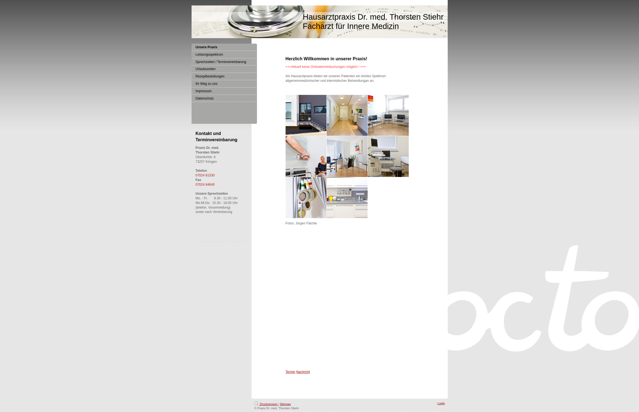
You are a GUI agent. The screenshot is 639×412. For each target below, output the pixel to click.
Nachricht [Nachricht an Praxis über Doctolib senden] (303, 372)
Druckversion (266, 404)
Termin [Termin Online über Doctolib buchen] (290, 372)
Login (441, 403)
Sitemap (285, 404)
